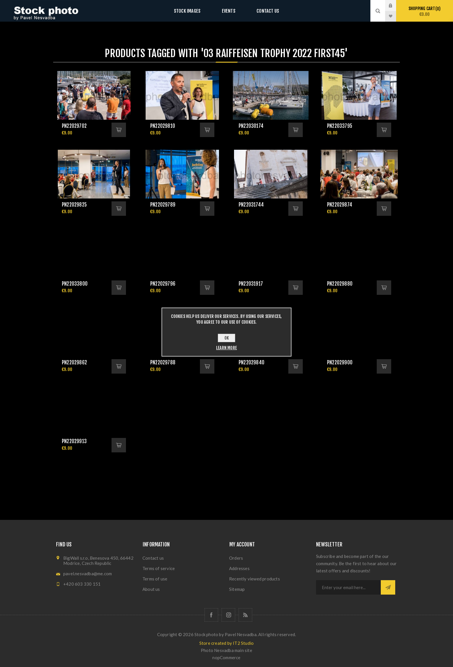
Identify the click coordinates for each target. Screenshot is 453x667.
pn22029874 (339, 205)
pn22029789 (162, 205)
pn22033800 (75, 284)
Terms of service (158, 568)
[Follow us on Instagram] (228, 615)
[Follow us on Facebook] (211, 615)
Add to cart (118, 129)
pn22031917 (251, 284)
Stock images (192, 11)
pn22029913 (74, 441)
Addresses (239, 568)
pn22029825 (74, 205)
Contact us (262, 11)
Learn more (226, 348)
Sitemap (237, 589)
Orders (236, 558)
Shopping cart (425, 11)
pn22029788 (162, 362)
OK (226, 338)
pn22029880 (339, 284)
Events (228, 11)
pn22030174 (251, 126)
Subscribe (388, 587)
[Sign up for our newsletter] (348, 587)
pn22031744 (251, 205)
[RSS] (245, 615)
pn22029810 (162, 126)
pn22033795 (339, 126)
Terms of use (154, 578)
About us (151, 589)
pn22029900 (339, 362)
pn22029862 (74, 362)
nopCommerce (226, 657)
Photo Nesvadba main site (226, 650)
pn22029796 (162, 284)
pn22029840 (251, 362)
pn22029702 (74, 126)
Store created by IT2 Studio (226, 643)
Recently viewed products (254, 578)
